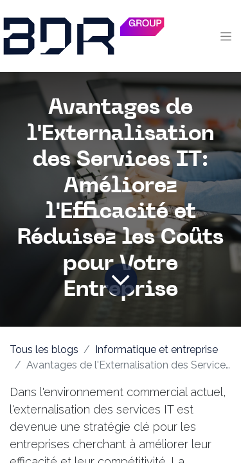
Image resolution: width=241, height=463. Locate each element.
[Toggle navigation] (225, 36)
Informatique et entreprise (156, 349)
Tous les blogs (44, 349)
